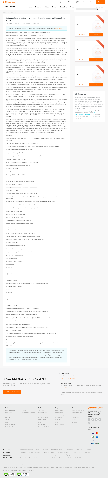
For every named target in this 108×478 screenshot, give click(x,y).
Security (89, 449)
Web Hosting (80, 449)
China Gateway (42, 415)
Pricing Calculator (60, 424)
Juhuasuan (29, 467)
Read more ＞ (58, 28)
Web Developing (65, 455)
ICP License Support (43, 417)
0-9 (80, 457)
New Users (87, 452)
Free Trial (24, 410)
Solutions (46, 7)
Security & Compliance (78, 415)
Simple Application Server (28, 412)
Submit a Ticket (59, 412)
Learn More (82, 34)
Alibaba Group (7, 467)
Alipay (92, 467)
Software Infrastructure (64, 452)
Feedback (57, 419)
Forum (57, 422)
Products (38, 7)
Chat (62, 378)
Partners (72, 7)
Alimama (52, 467)
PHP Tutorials (85, 455)
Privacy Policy (24, 465)
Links (51, 465)
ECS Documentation (34, 452)
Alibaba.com (42, 467)
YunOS (60, 467)
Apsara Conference (10, 424)
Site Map (74, 422)
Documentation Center (78, 410)
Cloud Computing (34, 455)
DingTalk (88, 467)
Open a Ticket (64, 388)
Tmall (24, 467)
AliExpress (35, 467)
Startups (7, 422)
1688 (47, 467)
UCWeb (75, 467)
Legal (34, 465)
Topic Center (23, 455)
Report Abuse (58, 417)
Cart (78, 2)
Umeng (79, 467)
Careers (5, 465)
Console (85, 2)
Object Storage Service (57, 449)
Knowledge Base (42, 412)
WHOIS (74, 419)
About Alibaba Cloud (10, 410)
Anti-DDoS (45, 449)
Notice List (43, 465)
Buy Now (96, 34)
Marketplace (63, 7)
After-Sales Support (60, 415)
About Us (14, 465)
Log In (92, 2)
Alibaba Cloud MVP (77, 412)
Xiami (83, 467)
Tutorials (75, 455)
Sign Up (100, 2)
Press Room (75, 417)
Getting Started (42, 419)
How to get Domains (49, 452)
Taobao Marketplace (17, 467)
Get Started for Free (12, 391)
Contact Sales (99, 7)
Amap (70, 467)
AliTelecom (66, 467)
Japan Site (23, 452)
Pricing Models (8, 412)
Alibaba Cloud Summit (10, 427)
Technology (41, 410)
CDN (37, 449)
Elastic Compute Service (26, 449)
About (30, 7)
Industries (45, 455)
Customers (7, 417)
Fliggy (56, 467)
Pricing (54, 7)
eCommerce (70, 449)
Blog (39, 422)
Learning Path (77, 452)
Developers (55, 455)
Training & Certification (44, 427)
